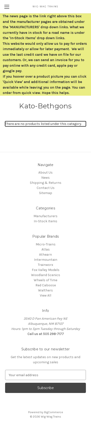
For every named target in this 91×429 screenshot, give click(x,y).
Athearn (45, 254)
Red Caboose (45, 285)
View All (45, 295)
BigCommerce (53, 412)
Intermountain (45, 260)
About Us (45, 172)
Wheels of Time (45, 280)
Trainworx (45, 265)
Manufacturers (45, 216)
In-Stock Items (45, 221)
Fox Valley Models (45, 270)
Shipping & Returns (45, 183)
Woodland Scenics (45, 275)
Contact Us (46, 188)
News (45, 178)
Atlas (45, 249)
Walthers (45, 290)
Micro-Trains (46, 244)
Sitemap (45, 193)
